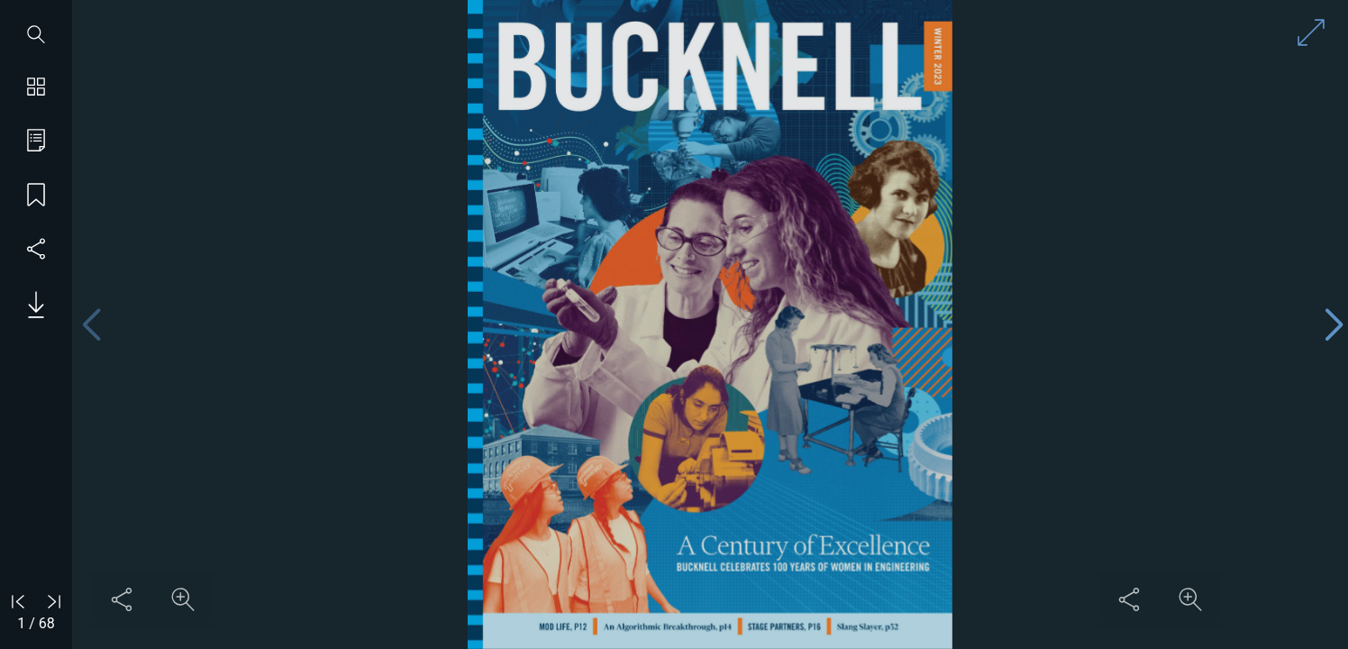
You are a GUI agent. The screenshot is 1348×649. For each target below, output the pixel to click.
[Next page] (1333, 325)
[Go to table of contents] (36, 142)
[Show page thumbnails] (36, 88)
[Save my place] (36, 196)
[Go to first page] (18, 601)
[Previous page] (91, 325)
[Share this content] (122, 599)
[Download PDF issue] (29, 305)
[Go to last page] (54, 601)
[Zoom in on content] (183, 599)
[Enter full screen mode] (1311, 32)
